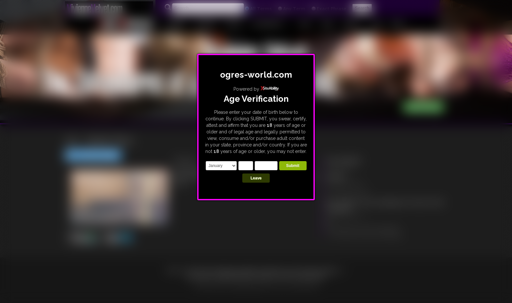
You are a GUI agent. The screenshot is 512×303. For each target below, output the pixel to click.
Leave (256, 178)
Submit (292, 165)
